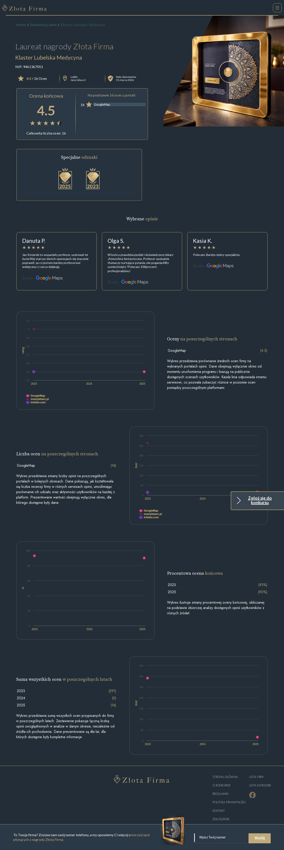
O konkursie (222, 785)
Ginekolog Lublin (43, 25)
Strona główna (225, 777)
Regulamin (221, 794)
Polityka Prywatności (229, 802)
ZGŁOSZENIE (221, 819)
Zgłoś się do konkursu (260, 500)
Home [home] (21, 25)
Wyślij (259, 838)
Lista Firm (256, 777)
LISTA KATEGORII (260, 785)
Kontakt (219, 811)
